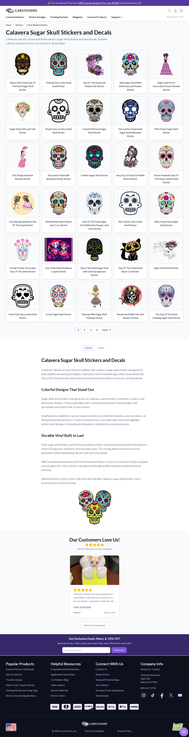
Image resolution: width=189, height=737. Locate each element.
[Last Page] (107, 330)
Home (8, 25)
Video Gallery (58, 685)
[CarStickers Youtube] (180, 695)
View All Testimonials (94, 625)
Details (88, 347)
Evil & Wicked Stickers (37, 25)
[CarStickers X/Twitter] (171, 695)
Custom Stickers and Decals (20, 669)
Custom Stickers (15, 17)
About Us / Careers (150, 669)
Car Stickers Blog (60, 679)
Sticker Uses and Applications (21, 695)
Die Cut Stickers (14, 674)
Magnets (78, 17)
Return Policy (102, 674)
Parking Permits (59, 17)
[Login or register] (175, 10)
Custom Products (97, 17)
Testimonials (102, 695)
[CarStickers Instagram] (144, 695)
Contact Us (101, 669)
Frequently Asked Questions (65, 669)
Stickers (19, 25)
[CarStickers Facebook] (162, 695)
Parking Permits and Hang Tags (22, 690)
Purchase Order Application (110, 690)
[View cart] (181, 10)
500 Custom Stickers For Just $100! (98, 3)
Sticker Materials (59, 690)
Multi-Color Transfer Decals (20, 685)
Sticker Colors (58, 695)
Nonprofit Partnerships (107, 679)
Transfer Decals (14, 679)
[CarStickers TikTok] (153, 695)
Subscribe (118, 649)
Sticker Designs (37, 17)
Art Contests (102, 685)
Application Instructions (63, 674)
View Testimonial (82, 607)
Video (101, 347)
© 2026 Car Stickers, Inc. (64, 730)
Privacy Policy (124, 730)
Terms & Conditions (94, 730)
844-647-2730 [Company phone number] (175, 17)
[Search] (169, 10)
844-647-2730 (148, 688)
